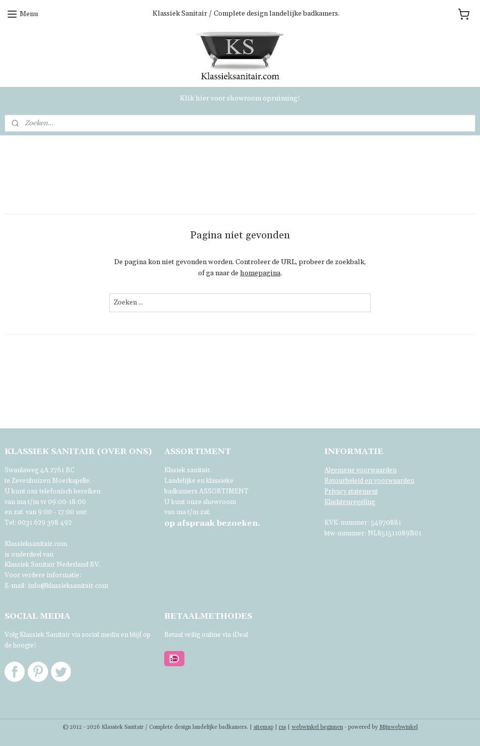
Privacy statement (351, 491)
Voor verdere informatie (42, 575)
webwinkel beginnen (317, 727)
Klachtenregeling (349, 502)
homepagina (260, 273)
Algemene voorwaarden (360, 470)
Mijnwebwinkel (398, 727)
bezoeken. (212, 523)
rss (282, 727)
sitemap (263, 727)
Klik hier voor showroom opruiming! (240, 98)
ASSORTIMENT (224, 491)
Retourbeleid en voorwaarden (369, 481)
